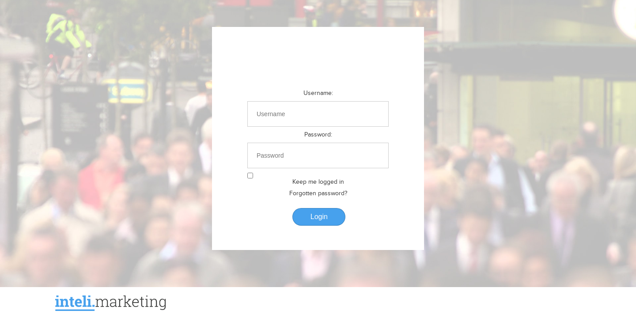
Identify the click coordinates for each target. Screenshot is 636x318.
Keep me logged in (318, 182)
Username (317, 93)
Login (319, 216)
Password (317, 134)
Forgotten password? (318, 193)
